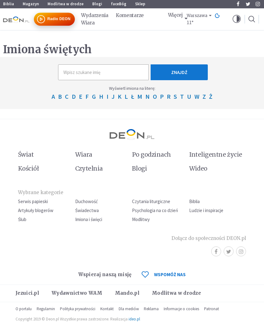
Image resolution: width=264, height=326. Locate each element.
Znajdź (179, 72)
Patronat (211, 308)
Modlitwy (141, 219)
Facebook (238, 4)
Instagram (258, 4)
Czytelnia (89, 168)
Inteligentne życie (215, 154)
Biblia (8, 4)
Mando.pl (127, 293)
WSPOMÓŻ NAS (164, 274)
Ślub (22, 219)
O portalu (24, 308)
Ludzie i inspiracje (206, 210)
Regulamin (46, 308)
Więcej (175, 15)
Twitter (248, 4)
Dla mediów (129, 308)
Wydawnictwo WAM (77, 293)
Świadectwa (87, 210)
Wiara (88, 23)
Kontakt (107, 308)
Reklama (151, 308)
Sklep (140, 4)
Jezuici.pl (27, 293)
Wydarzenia (94, 15)
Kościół (28, 168)
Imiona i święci (88, 219)
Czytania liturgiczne (151, 201)
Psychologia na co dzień (155, 210)
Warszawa (197, 16)
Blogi (97, 4)
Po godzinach (151, 154)
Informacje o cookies (181, 308)
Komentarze (130, 15)
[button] (236, 19)
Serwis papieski (33, 201)
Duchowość (86, 201)
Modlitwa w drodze (66, 4)
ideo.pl (134, 319)
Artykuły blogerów (35, 210)
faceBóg (118, 4)
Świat (26, 154)
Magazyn (31, 4)
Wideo (198, 168)
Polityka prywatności (77, 308)
